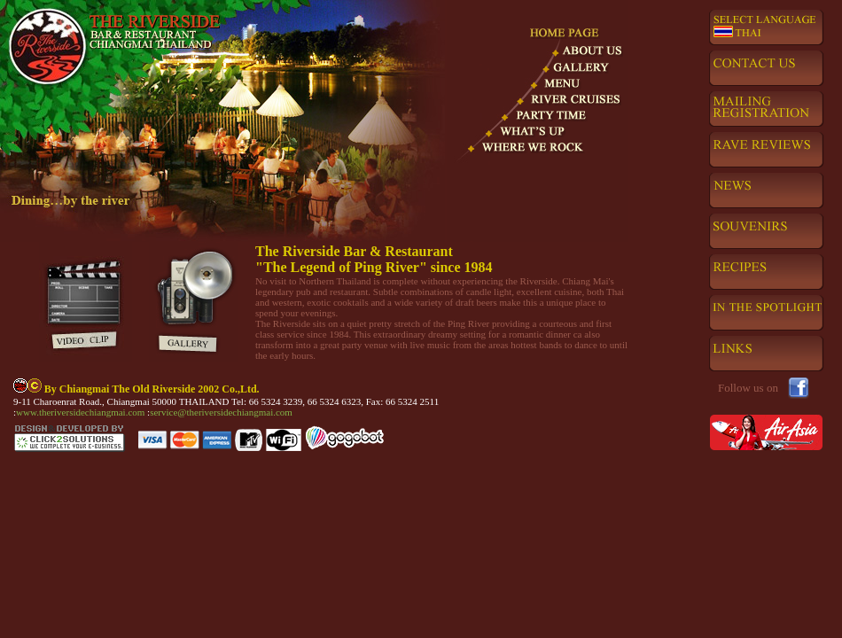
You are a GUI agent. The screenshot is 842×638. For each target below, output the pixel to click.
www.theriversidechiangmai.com (81, 412)
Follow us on (748, 387)
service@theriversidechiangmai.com (221, 412)
